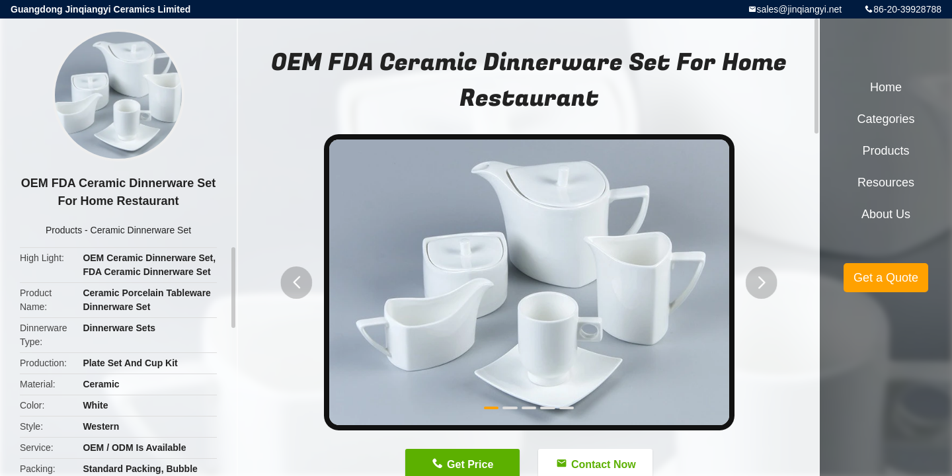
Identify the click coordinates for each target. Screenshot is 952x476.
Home (886, 87)
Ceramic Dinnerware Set (141, 230)
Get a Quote (885, 277)
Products (64, 230)
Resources (885, 182)
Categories (885, 119)
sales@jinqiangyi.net (799, 9)
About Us (885, 214)
